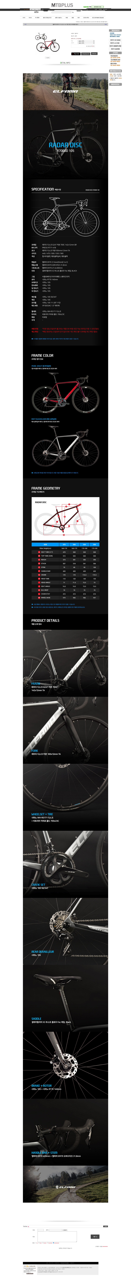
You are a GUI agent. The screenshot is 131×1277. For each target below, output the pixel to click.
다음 (106, 24)
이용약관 (57, 1265)
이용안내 (72, 1265)
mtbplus (46, 1274)
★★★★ (50, 1245)
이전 (25, 24)
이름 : (33, 1230)
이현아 (63, 1271)
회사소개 (51, 1265)
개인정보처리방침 (47, 1271)
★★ (41, 1245)
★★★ (45, 1245)
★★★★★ (56, 1245)
